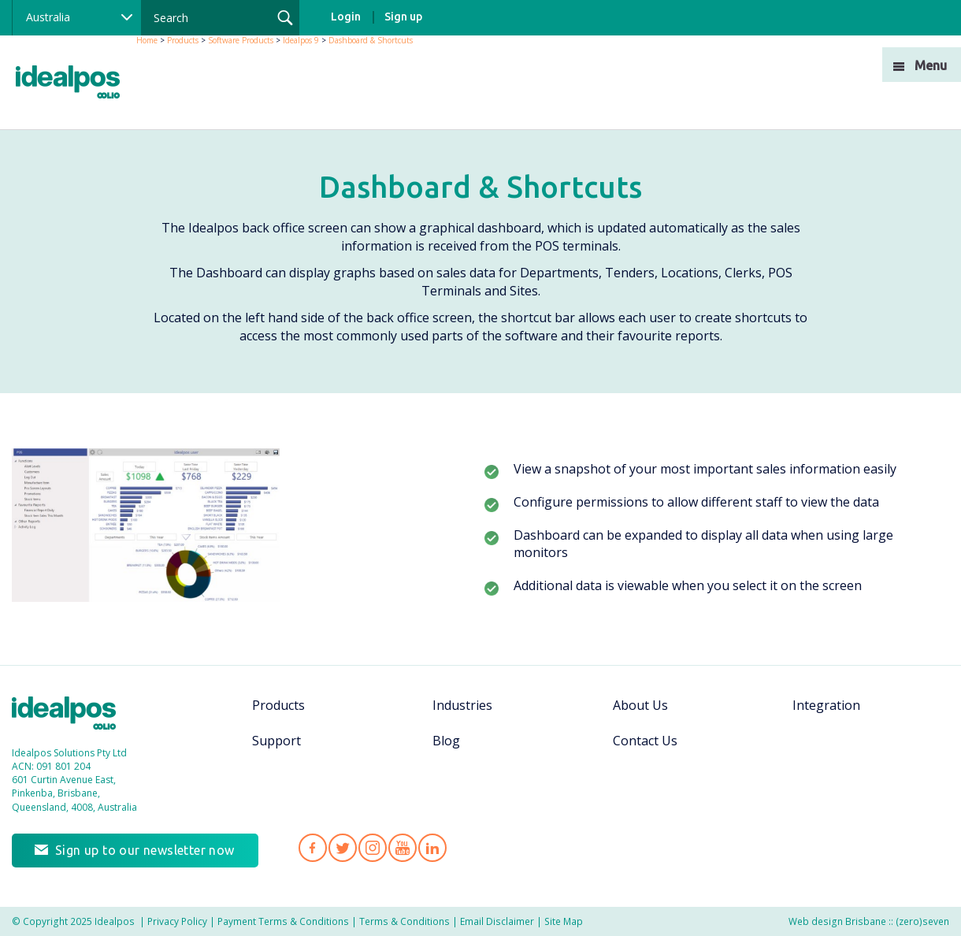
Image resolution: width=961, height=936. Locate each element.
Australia (48, 16)
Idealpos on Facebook (313, 848)
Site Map (563, 921)
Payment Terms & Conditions (283, 921)
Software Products (240, 40)
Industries (462, 705)
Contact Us (645, 740)
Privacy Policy (177, 921)
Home (147, 40)
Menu (931, 65)
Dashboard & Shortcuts (370, 40)
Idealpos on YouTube (402, 848)
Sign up (403, 16)
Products (183, 40)
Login (346, 16)
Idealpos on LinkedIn (432, 848)
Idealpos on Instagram (372, 848)
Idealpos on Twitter (342, 848)
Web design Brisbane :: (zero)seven (868, 921)
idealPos (76, 83)
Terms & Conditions (404, 921)
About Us (640, 705)
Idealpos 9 (301, 40)
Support (276, 740)
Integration (826, 705)
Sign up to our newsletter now (145, 850)
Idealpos (72, 715)
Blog (446, 740)
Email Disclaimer (497, 921)
